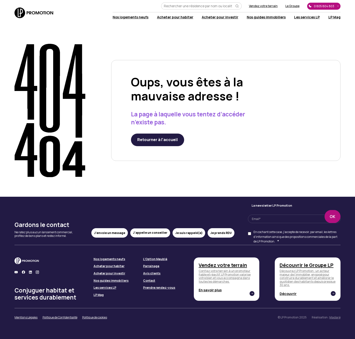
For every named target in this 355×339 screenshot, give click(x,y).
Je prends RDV (221, 233)
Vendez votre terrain (263, 6)
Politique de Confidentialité (60, 317)
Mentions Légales (25, 317)
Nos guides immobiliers (266, 17)
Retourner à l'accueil (157, 139)
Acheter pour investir (220, 17)
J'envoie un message (109, 233)
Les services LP (307, 17)
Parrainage (151, 266)
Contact (149, 281)
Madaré (335, 317)
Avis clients (151, 273)
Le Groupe (292, 6)
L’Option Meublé (155, 259)
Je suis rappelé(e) (189, 233)
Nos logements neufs (130, 17)
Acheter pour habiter (175, 17)
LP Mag (334, 17)
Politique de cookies (94, 317)
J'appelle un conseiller (150, 233)
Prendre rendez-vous (159, 288)
